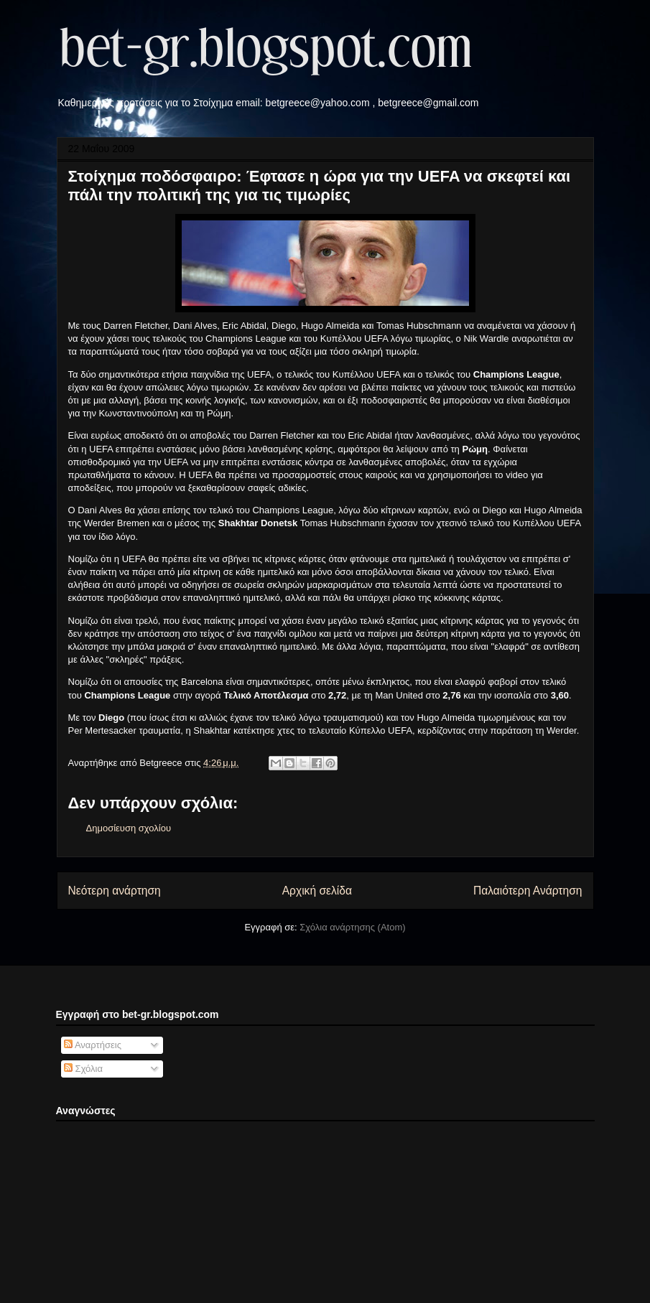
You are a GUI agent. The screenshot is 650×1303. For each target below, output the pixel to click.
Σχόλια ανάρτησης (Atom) (352, 927)
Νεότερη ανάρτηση (114, 890)
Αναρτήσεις (92, 1045)
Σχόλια (83, 1068)
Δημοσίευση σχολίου (129, 828)
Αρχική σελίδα (317, 890)
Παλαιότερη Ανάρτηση (527, 890)
